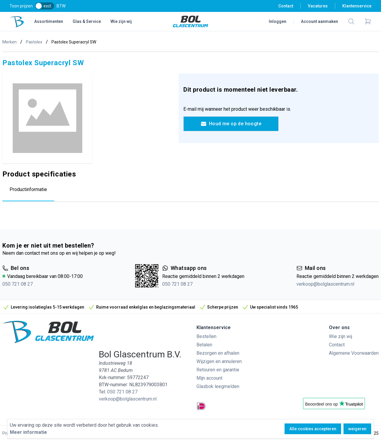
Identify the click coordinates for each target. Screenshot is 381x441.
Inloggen (277, 21)
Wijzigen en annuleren (219, 361)
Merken (9, 42)
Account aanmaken (319, 21)
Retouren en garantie (217, 370)
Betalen (204, 345)
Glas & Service (87, 21)
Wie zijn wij (121, 21)
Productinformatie (28, 189)
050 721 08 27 (17, 284)
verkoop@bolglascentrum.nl (325, 284)
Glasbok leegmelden (217, 386)
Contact (285, 6)
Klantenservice (356, 6)
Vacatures (318, 6)
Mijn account (209, 378)
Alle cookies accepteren (312, 428)
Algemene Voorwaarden (354, 353)
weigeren (357, 428)
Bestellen (206, 336)
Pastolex (34, 42)
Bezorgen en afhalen (217, 353)
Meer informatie (28, 432)
